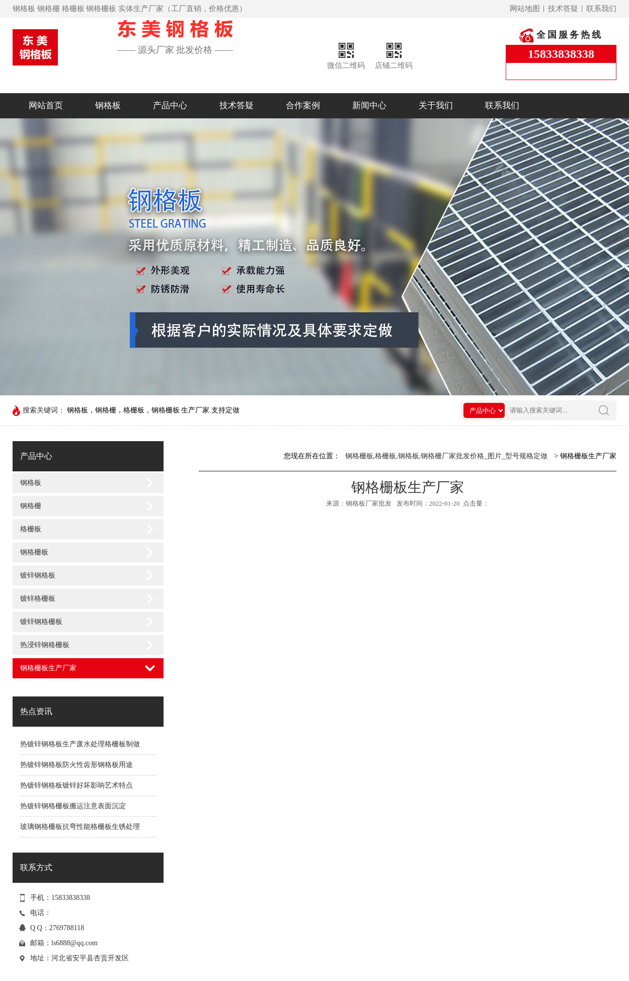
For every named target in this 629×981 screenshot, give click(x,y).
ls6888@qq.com (74, 943)
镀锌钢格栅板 (41, 621)
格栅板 (30, 529)
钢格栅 (30, 506)
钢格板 (108, 105)
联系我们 (601, 9)
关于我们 (436, 105)
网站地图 (525, 9)
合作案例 (303, 105)
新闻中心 (369, 105)
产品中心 (170, 105)
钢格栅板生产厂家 (48, 668)
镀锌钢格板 (37, 575)
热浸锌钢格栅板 (44, 645)
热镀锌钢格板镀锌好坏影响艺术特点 (76, 785)
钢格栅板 (34, 552)
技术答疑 (563, 9)
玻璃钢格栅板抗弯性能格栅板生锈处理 (80, 826)
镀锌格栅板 (37, 598)
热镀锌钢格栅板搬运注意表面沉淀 (73, 806)
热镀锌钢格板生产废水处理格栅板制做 (80, 744)
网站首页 (46, 105)
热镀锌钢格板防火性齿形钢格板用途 (76, 764)
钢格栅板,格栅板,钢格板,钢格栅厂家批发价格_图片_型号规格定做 (446, 456)
